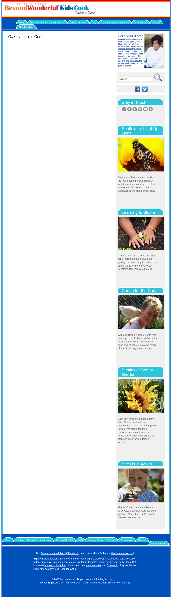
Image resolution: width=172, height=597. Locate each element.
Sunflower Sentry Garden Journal (47, 22)
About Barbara (26, 27)
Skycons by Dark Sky (119, 582)
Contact (156, 22)
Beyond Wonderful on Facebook (60, 553)
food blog (85, 558)
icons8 (102, 582)
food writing (113, 565)
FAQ (94, 22)
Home (22, 22)
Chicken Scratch (78, 22)
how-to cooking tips (54, 565)
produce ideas (93, 565)
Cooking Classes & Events (115, 22)
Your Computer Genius (76, 582)
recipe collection (127, 558)
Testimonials (140, 22)
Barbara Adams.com (122, 553)
